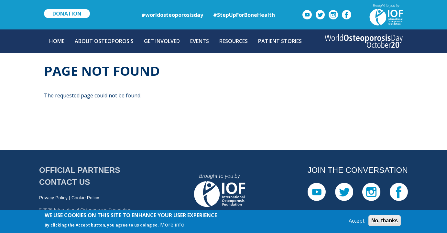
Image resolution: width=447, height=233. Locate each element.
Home (56, 41)
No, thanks (384, 222)
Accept (357, 222)
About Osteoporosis (104, 41)
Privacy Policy (53, 197)
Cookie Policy (85, 197)
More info (172, 225)
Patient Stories (280, 41)
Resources (233, 41)
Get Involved (162, 41)
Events (199, 41)
